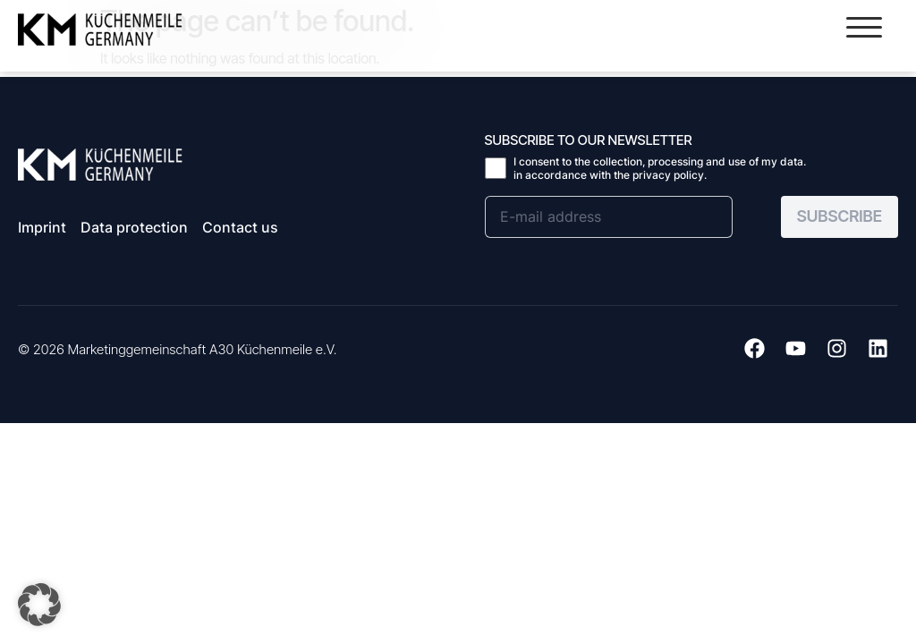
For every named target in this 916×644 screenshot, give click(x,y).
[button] (864, 27)
